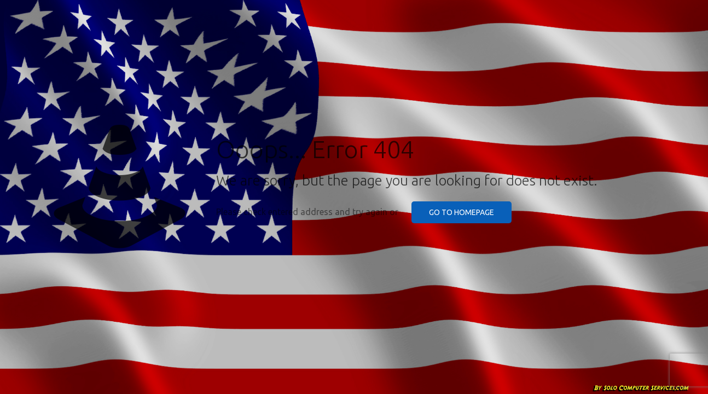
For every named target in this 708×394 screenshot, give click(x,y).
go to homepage (461, 212)
